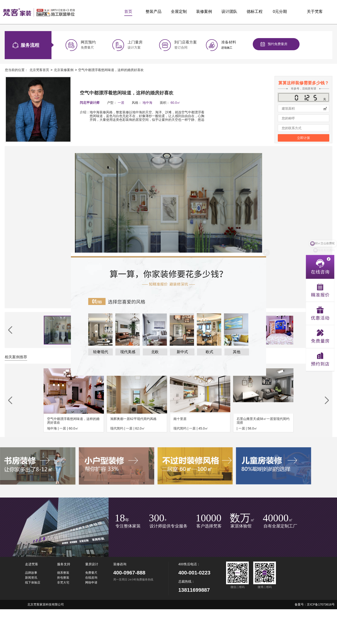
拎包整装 (63, 577)
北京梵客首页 (39, 70)
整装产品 (153, 11)
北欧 (155, 352)
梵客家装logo (38, 12)
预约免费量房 (277, 44)
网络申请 (91, 582)
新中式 (182, 352)
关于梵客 (315, 11)
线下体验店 (32, 582)
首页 (128, 11)
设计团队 (229, 11)
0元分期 (280, 11)
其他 (236, 352)
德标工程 (255, 11)
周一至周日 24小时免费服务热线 (133, 579)
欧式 (209, 352)
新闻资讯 (31, 577)
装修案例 (204, 11)
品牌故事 (31, 572)
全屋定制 (179, 11)
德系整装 (63, 572)
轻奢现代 (100, 352)
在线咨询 (91, 577)
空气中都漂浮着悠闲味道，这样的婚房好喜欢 (111, 70)
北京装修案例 (63, 70)
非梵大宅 (63, 582)
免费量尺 (91, 572)
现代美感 (127, 352)
